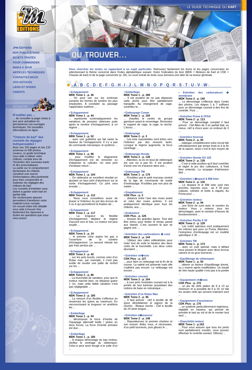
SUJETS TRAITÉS (24, 57)
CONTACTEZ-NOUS (25, 77)
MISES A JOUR (22, 67)
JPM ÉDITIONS (22, 47)
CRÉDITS (19, 91)
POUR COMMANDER (26, 62)
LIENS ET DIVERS (24, 87)
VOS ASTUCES (22, 82)
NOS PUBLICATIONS (26, 52)
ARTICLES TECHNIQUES (29, 72)
